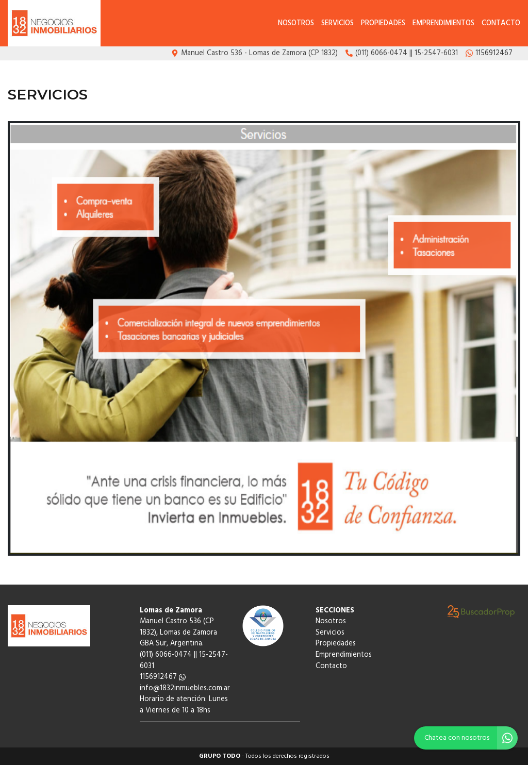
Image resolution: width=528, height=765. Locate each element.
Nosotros (296, 23)
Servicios (337, 23)
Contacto (501, 23)
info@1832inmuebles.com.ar (185, 688)
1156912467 (163, 677)
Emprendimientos (443, 23)
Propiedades (383, 23)
